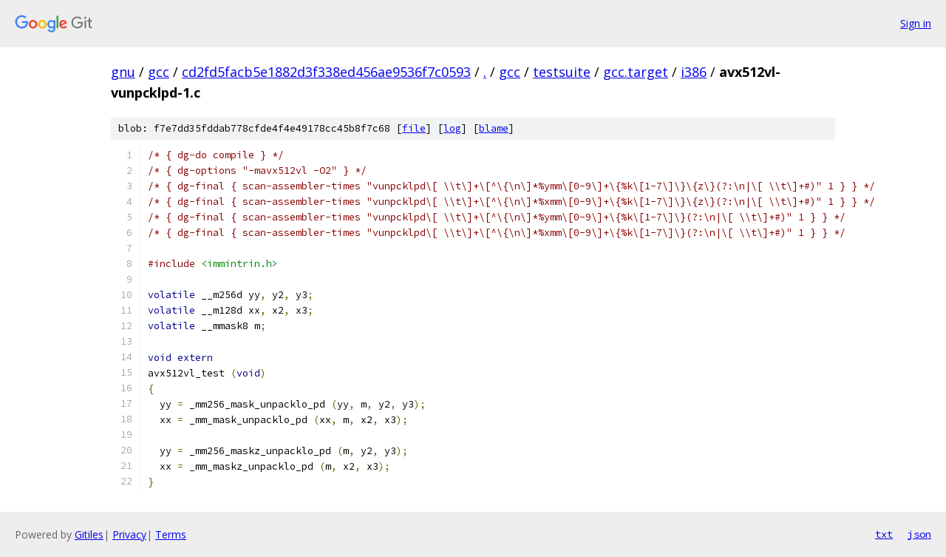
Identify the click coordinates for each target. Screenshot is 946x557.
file (414, 128)
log (452, 128)
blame (493, 128)
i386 (694, 72)
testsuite (562, 72)
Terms (170, 534)
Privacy (129, 534)
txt (884, 534)
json (919, 534)
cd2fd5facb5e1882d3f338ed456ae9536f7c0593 (326, 72)
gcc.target (635, 72)
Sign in (915, 23)
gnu (123, 72)
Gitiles (89, 534)
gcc (158, 72)
